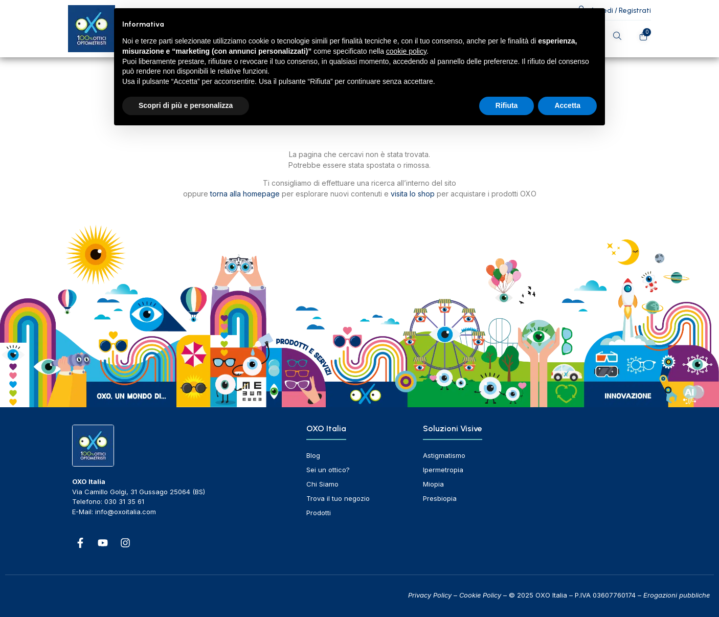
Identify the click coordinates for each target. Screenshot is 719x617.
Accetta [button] (567, 105)
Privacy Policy (430, 595)
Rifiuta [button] (507, 105)
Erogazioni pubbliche (676, 595)
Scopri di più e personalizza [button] (186, 105)
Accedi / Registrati (620, 10)
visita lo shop (413, 193)
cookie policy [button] (406, 51)
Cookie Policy (480, 595)
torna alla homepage (245, 193)
